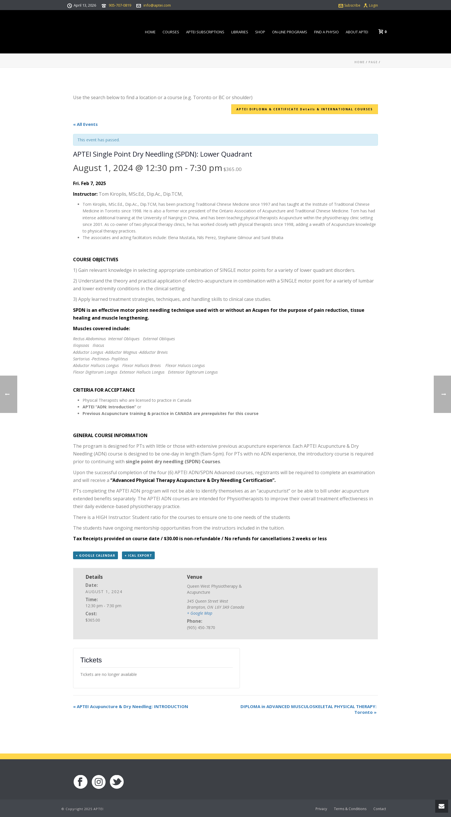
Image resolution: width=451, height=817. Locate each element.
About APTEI (357, 31)
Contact (379, 809)
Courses (171, 31)
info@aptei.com (157, 5)
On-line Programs (289, 31)
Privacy (321, 809)
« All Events (85, 124)
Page (373, 62)
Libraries (239, 31)
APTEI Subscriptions (205, 31)
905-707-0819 (120, 5)
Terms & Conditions (350, 809)
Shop (260, 31)
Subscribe (349, 5)
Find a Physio (326, 31)
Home (150, 31)
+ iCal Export (138, 555)
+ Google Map (199, 613)
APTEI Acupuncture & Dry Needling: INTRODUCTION (130, 706)
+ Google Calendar (95, 555)
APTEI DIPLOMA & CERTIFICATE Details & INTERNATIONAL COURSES (304, 109)
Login (370, 5)
